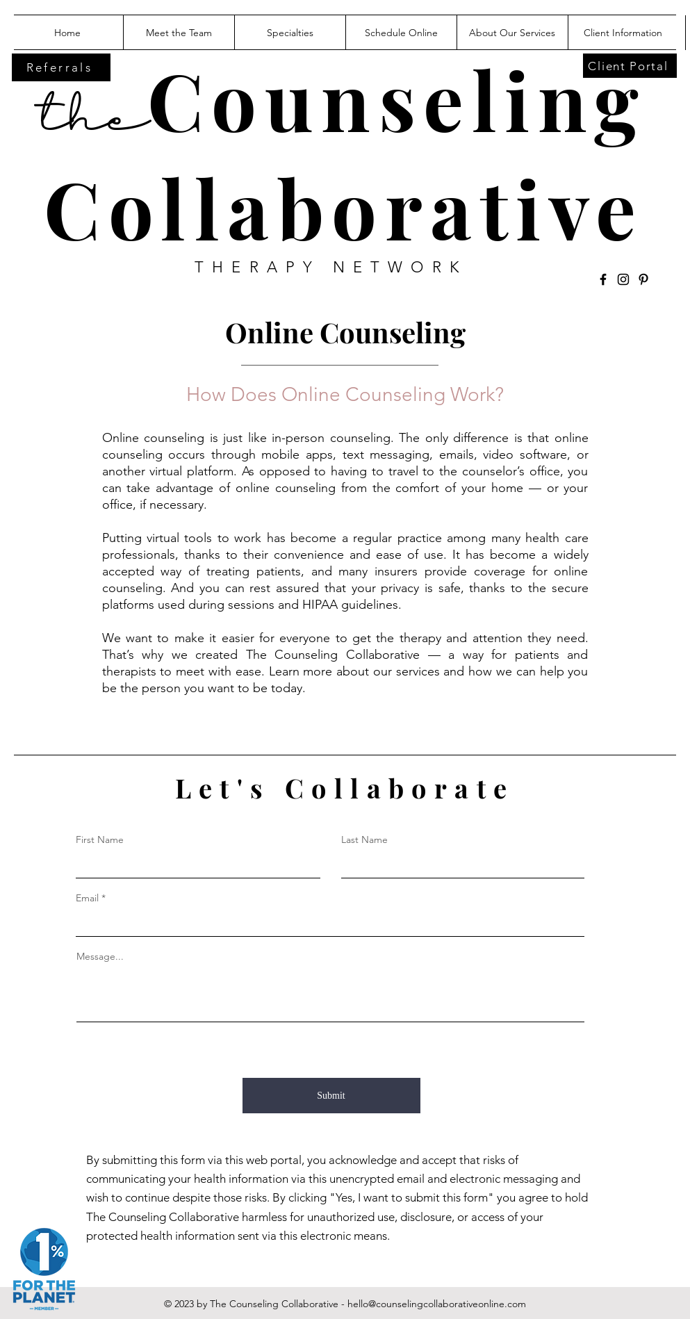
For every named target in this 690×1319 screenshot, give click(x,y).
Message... (100, 956)
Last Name (364, 839)
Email (87, 898)
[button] (512, 32)
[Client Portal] (630, 66)
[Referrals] (61, 67)
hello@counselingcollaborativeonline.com (436, 1303)
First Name (100, 839)
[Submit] (331, 1095)
